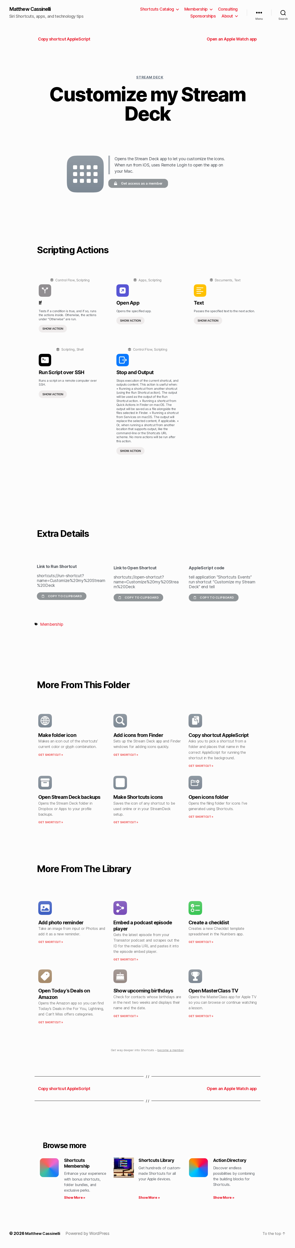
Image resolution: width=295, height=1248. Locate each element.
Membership (196, 9)
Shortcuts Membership (78, 1164)
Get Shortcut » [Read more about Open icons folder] (201, 817)
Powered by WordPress (90, 1235)
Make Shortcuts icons (138, 797)
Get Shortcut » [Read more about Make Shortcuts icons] (125, 822)
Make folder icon (57, 736)
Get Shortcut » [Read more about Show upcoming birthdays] (125, 1016)
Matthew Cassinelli (33, 9)
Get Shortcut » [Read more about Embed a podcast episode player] (125, 960)
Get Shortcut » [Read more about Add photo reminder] (50, 942)
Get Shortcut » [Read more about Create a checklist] (201, 942)
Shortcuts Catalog (157, 9)
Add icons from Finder (138, 736)
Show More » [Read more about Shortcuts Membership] (74, 1199)
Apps (143, 280)
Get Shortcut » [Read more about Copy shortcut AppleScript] (201, 766)
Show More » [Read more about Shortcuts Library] (149, 1199)
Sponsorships (203, 16)
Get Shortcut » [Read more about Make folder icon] (50, 755)
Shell (80, 350)
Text (237, 280)
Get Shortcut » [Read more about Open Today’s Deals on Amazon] (50, 1022)
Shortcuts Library (158, 1161)
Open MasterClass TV (213, 991)
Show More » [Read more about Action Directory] (223, 1199)
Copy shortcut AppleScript (218, 736)
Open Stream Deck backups (69, 797)
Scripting (83, 280)
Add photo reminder (60, 923)
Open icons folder (209, 797)
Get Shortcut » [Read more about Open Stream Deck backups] (50, 822)
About (227, 16)
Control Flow (65, 280)
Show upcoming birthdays (143, 991)
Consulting (228, 9)
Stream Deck (149, 78)
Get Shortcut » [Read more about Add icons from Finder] (125, 755)
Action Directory (231, 1161)
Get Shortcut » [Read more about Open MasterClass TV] (201, 1016)
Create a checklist (209, 923)
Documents (224, 280)
